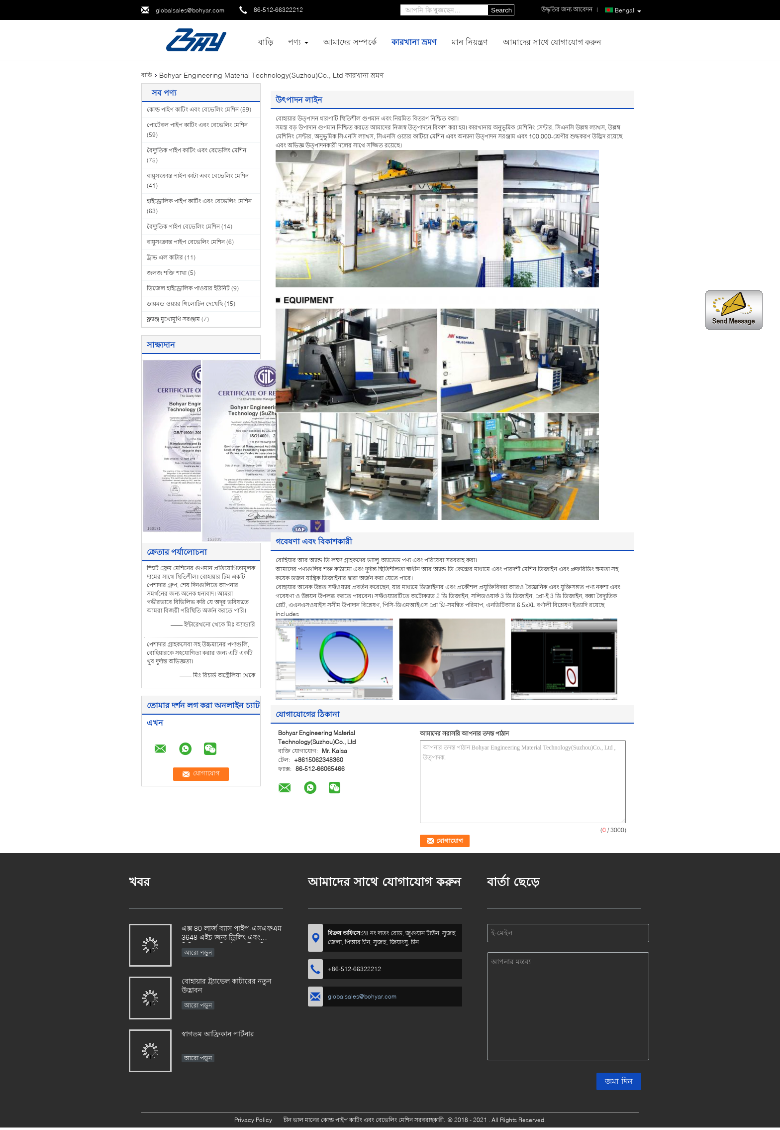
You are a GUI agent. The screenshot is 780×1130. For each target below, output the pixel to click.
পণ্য (294, 41)
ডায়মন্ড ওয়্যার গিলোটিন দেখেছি (185, 303)
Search (501, 10)
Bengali (628, 10)
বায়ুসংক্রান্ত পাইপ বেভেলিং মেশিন (186, 242)
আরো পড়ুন (198, 952)
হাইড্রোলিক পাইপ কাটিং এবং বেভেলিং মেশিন (199, 201)
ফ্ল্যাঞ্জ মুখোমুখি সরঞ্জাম (173, 319)
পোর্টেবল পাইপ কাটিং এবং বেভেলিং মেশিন (197, 124)
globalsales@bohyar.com (190, 10)
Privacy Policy (253, 1120)
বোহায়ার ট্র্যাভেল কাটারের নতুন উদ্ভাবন (226, 985)
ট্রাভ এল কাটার (165, 257)
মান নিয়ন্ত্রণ (470, 41)
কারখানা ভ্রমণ (414, 41)
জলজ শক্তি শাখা (167, 272)
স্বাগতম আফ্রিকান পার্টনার (218, 1033)
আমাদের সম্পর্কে (350, 41)
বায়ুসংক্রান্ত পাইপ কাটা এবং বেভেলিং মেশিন (198, 175)
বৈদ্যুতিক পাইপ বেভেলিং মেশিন (183, 226)
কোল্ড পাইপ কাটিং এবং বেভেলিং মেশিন (193, 109)
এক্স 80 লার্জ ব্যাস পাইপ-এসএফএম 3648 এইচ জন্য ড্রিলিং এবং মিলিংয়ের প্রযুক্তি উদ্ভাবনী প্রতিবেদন (232, 933)
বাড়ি (265, 41)
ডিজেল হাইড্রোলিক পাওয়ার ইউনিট (188, 288)
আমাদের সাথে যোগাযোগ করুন (552, 41)
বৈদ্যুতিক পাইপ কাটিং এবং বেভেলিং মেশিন (196, 150)
